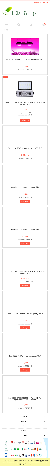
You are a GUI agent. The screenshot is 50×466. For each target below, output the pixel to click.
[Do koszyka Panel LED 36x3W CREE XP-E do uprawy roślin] (25, 327)
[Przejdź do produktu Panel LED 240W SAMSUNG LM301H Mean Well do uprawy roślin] (25, 260)
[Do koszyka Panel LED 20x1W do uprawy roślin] (25, 201)
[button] (6, 25)
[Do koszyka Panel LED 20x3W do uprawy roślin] (25, 243)
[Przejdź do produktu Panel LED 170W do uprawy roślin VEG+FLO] (25, 137)
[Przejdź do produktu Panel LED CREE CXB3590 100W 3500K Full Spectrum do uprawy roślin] (25, 387)
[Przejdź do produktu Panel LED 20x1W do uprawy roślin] (25, 176)
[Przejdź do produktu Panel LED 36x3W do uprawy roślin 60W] (25, 345)
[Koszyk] (44, 25)
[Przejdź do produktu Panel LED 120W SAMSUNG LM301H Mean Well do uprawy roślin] (25, 89)
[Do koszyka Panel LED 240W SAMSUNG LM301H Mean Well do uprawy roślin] (25, 285)
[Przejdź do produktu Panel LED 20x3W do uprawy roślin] (25, 218)
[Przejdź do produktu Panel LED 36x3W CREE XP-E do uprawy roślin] (25, 303)
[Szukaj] (19, 25)
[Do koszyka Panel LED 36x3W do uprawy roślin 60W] (25, 370)
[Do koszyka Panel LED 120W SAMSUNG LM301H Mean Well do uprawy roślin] (25, 120)
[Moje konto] (31, 25)
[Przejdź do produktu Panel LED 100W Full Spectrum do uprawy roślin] (25, 46)
